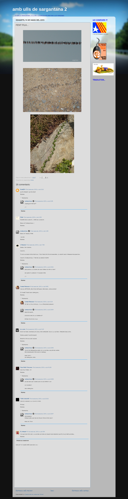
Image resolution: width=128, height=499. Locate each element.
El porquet (23, 431)
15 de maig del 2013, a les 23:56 (44, 379)
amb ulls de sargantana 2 (40, 9)
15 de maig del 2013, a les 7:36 (36, 245)
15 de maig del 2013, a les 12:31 (44, 301)
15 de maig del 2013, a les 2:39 (39, 231)
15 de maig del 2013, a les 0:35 (44, 201)
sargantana (28, 201)
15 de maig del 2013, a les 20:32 (39, 398)
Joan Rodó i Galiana (26, 367)
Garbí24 (22, 189)
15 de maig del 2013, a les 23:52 (44, 267)
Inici (52, 490)
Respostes (25, 198)
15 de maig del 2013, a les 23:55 (44, 348)
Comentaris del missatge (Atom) (34, 494)
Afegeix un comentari (22, 440)
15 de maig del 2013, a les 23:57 (44, 414)
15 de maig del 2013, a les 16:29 (42, 367)
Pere (21, 217)
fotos (32, 180)
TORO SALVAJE (24, 398)
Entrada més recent (24, 490)
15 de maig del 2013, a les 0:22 (35, 189)
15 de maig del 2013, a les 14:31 (35, 329)
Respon (22, 194)
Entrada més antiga (80, 490)
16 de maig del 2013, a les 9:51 (36, 431)
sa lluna (22, 329)
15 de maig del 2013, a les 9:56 (39, 286)
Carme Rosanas (25, 286)
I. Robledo (23, 245)
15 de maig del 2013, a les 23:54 (44, 309)
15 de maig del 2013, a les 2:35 (33, 217)
